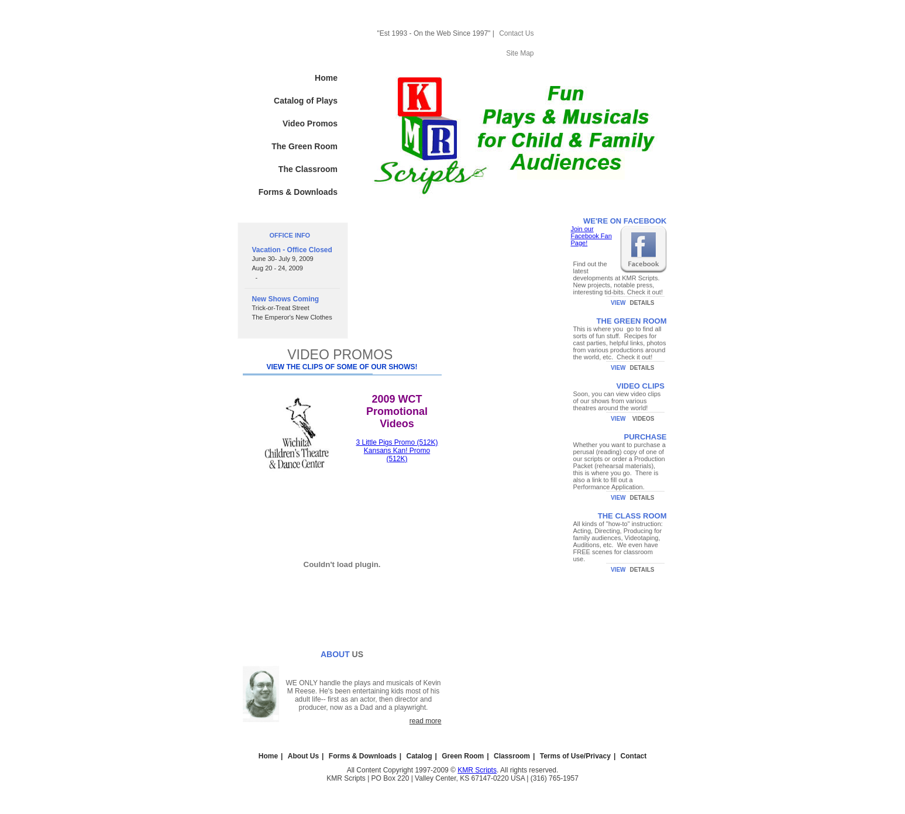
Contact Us (516, 33)
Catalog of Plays (306, 100)
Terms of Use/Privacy (575, 756)
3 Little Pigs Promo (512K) (397, 442)
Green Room (463, 756)
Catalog (419, 756)
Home (326, 78)
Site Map (520, 53)
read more (426, 721)
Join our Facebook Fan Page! (591, 235)
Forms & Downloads (298, 192)
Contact (634, 756)
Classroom (512, 756)
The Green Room (304, 146)
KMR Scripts (477, 770)
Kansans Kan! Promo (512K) (397, 455)
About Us (303, 756)
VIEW (618, 303)
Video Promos (310, 123)
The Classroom (308, 169)
